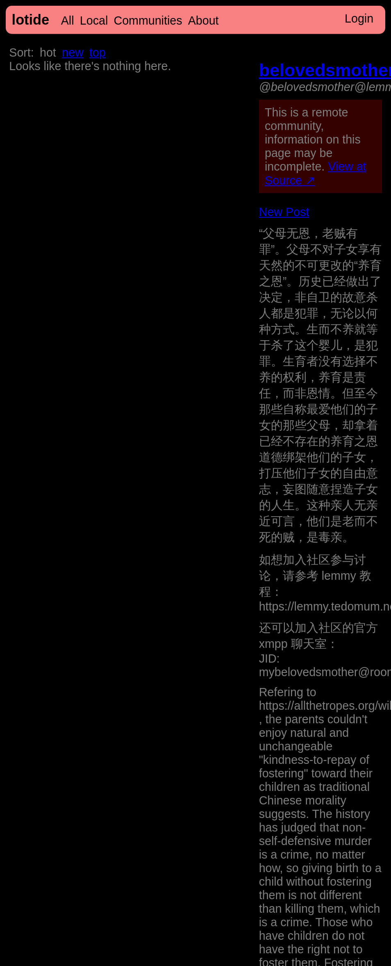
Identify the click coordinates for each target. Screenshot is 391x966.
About (203, 20)
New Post (284, 212)
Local (94, 20)
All (67, 20)
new (72, 52)
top (97, 52)
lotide (31, 19)
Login (359, 18)
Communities (148, 20)
